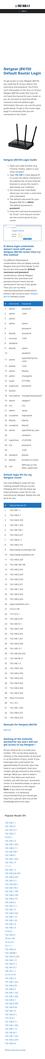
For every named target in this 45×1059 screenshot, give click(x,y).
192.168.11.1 (11, 906)
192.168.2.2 (10, 978)
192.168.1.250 (11, 1025)
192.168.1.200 (11, 996)
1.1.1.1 (8, 866)
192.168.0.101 (11, 898)
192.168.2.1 (10, 833)
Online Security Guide (15, 1050)
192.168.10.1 (11, 830)
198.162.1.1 (10, 971)
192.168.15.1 (11, 880)
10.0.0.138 (10, 938)
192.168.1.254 (11, 844)
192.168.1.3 (10, 909)
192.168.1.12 (11, 1028)
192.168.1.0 (10, 840)
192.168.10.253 (12, 956)
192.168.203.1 (11, 884)
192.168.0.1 (10, 826)
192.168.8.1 (10, 855)
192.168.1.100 (11, 891)
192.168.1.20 (11, 920)
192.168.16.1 (11, 967)
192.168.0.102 (11, 913)
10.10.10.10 (10, 974)
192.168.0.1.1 (11, 848)
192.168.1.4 (10, 924)
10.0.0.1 (8, 837)
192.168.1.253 (11, 981)
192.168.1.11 (11, 960)
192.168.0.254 (11, 877)
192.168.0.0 (10, 949)
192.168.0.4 (10, 1043)
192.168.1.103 (11, 1036)
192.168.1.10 (11, 916)
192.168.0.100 (11, 895)
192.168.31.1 (11, 963)
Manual (30, 90)
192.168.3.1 (10, 934)
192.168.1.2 (10, 869)
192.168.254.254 (12, 873)
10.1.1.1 (8, 945)
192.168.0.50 (11, 1007)
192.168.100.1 (11, 851)
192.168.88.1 (11, 953)
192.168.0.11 (11, 1021)
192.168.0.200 (11, 1003)
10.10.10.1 (10, 942)
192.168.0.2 (10, 902)
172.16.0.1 (10, 1018)
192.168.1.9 (10, 1010)
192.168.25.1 (11, 1014)
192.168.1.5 (10, 927)
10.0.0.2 (8, 931)
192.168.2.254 (11, 1039)
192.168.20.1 (11, 1032)
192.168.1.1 (20, 175)
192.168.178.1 (11, 887)
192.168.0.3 (10, 989)
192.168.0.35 (11, 985)
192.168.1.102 (11, 992)
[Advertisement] (22, 38)
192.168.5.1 (10, 1000)
